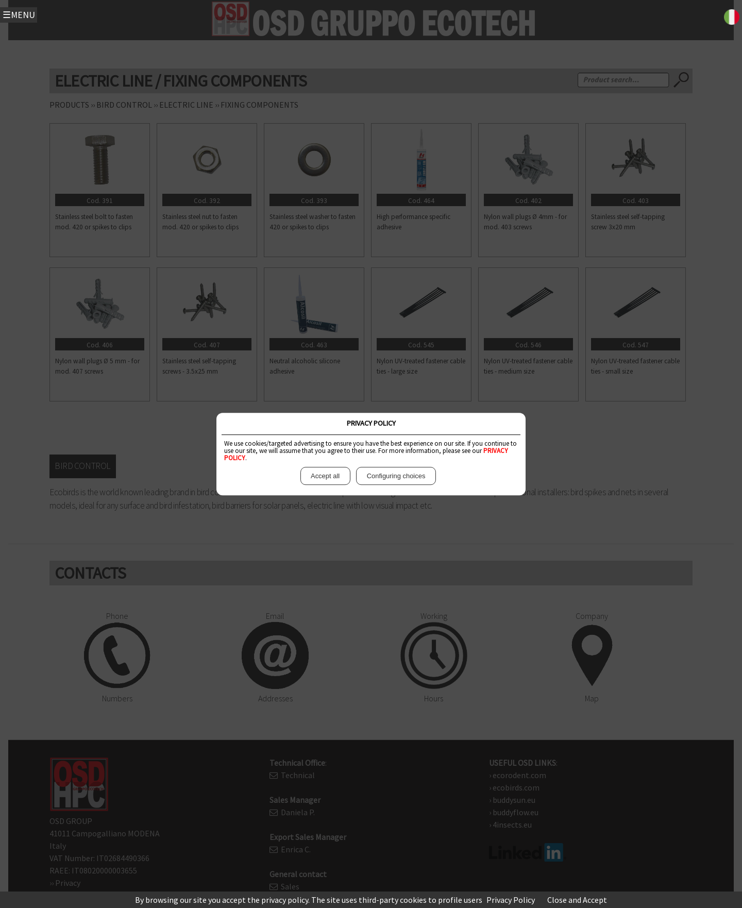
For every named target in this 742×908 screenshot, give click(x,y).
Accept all (325, 476)
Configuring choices (396, 476)
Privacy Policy (510, 900)
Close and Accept (577, 900)
